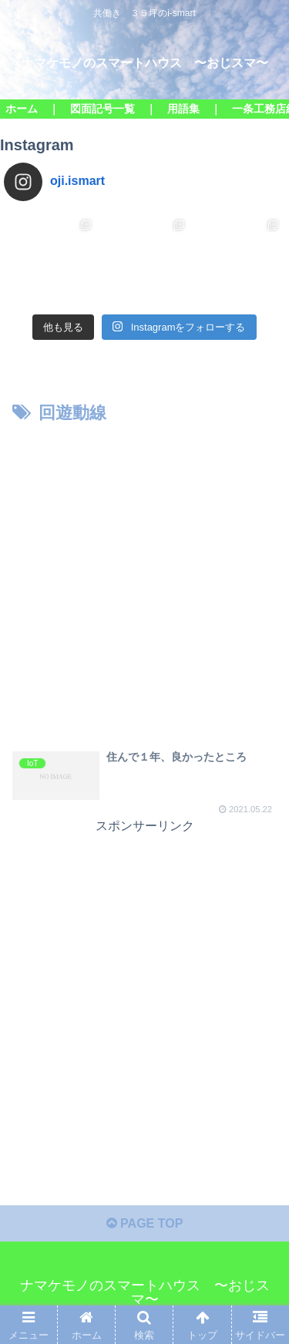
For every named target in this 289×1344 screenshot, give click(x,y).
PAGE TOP (144, 1223)
